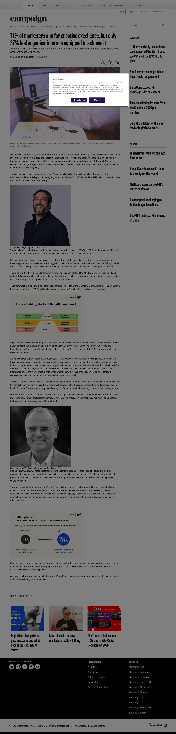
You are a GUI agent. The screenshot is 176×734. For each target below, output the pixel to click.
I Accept (97, 100)
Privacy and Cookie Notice (65, 93)
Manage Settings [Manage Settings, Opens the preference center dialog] (79, 100)
